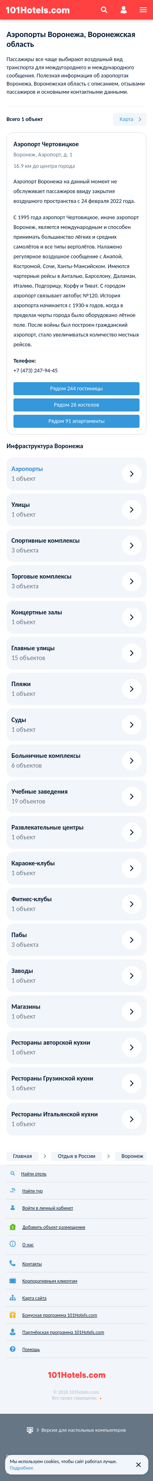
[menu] (143, 10)
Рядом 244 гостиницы (76, 388)
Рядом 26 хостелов (76, 404)
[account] (123, 10)
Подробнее (21, 1468)
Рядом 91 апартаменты (77, 421)
